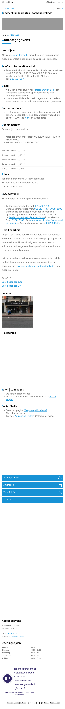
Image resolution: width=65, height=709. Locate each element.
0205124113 (40, 209)
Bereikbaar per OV (11, 286)
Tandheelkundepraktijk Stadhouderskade (27, 13)
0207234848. (52, 223)
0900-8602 (56, 209)
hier (27, 118)
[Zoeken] (52, 8)
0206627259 (17, 79)
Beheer (23, 703)
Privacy (46, 703)
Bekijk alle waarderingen (14, 692)
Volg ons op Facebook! (35, 410)
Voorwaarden (55, 703)
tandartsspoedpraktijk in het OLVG (27, 217)
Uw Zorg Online (13, 703)
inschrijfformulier (20, 55)
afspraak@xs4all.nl (44, 90)
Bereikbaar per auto (12, 282)
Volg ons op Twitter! (24, 416)
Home (5, 35)
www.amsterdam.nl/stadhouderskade (36, 266)
